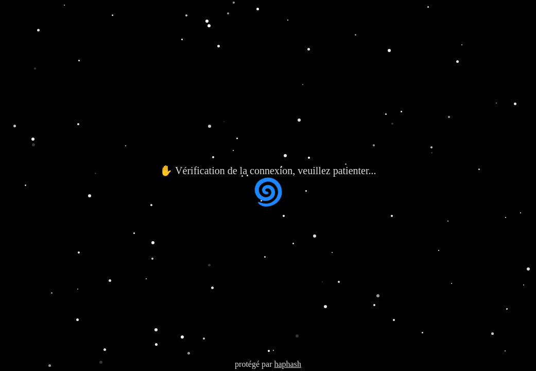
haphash (287, 364)
